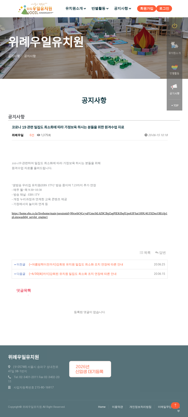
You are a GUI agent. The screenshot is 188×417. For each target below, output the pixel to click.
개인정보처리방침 (140, 406)
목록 (145, 252)
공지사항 (121, 8)
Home (102, 406)
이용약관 (117, 406)
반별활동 (98, 8)
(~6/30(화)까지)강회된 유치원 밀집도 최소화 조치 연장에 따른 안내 (73, 273)
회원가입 (145, 8)
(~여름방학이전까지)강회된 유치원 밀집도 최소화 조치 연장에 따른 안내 (76, 264)
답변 (160, 252)
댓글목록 (21, 290)
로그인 (163, 8)
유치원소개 (74, 8)
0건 (30, 134)
